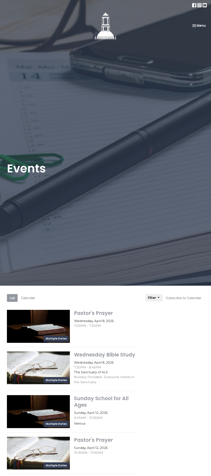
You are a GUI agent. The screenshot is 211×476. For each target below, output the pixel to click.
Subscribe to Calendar (183, 298)
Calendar (28, 298)
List (12, 298)
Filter (154, 298)
